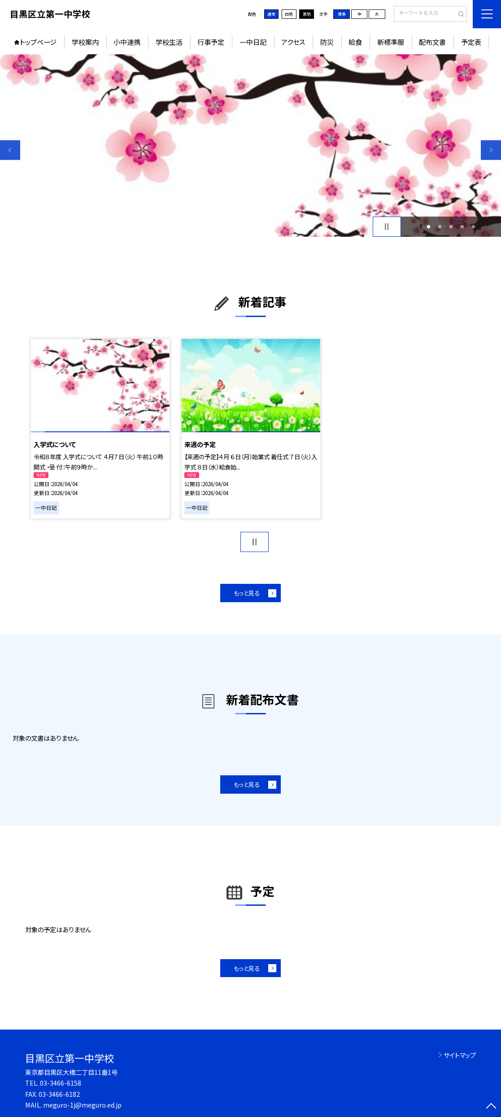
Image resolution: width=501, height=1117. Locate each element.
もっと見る (247, 592)
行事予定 (210, 42)
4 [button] (462, 226)
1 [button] (429, 226)
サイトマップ (460, 1055)
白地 (289, 14)
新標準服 (390, 42)
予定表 (471, 42)
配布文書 (432, 42)
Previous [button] (10, 150)
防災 (327, 42)
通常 (271, 14)
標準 (342, 14)
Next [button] (491, 150)
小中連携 (126, 42)
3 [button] (451, 226)
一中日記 (253, 42)
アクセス (293, 42)
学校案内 (85, 42)
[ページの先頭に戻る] (491, 1107)
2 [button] (439, 226)
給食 (355, 42)
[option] (250, 145)
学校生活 (169, 42)
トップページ (38, 42)
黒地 (307, 14)
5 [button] (473, 226)
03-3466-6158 (60, 1082)
